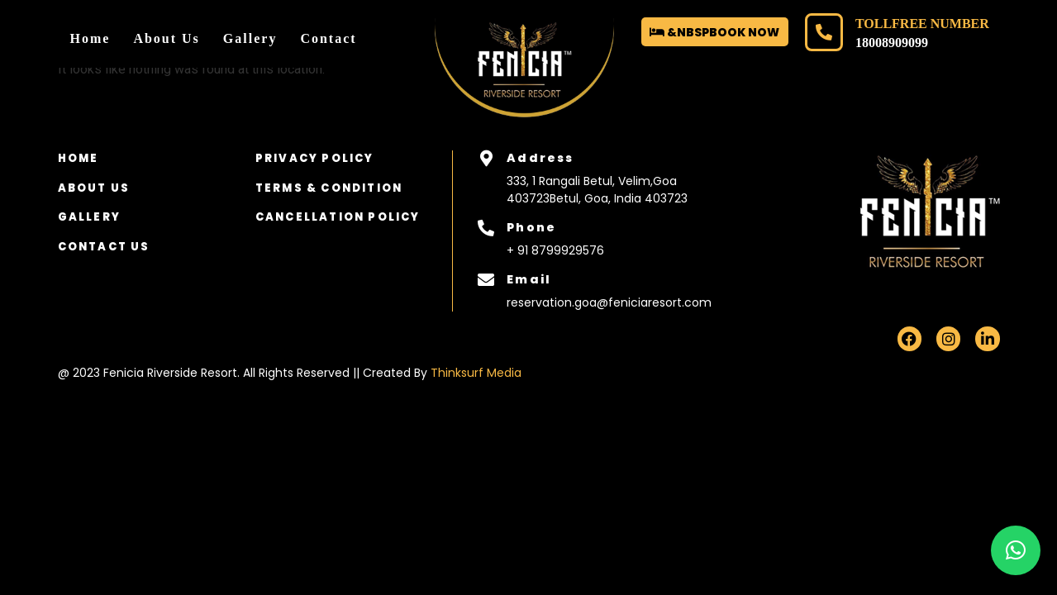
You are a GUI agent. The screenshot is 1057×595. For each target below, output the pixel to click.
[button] (1015, 550)
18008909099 (891, 43)
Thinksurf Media (476, 372)
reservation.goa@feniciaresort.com (609, 302)
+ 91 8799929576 (555, 250)
